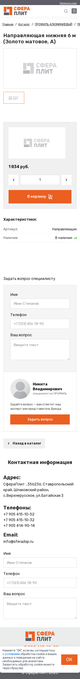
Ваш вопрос (21, 335)
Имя (14, 294)
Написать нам (68, 3)
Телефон (18, 314)
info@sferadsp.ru (18, 541)
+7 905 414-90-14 (19, 525)
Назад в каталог (24, 443)
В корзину (40, 196)
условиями (12, 654)
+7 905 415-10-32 (18, 520)
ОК (69, 659)
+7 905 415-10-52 (18, 514)
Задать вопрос (40, 419)
